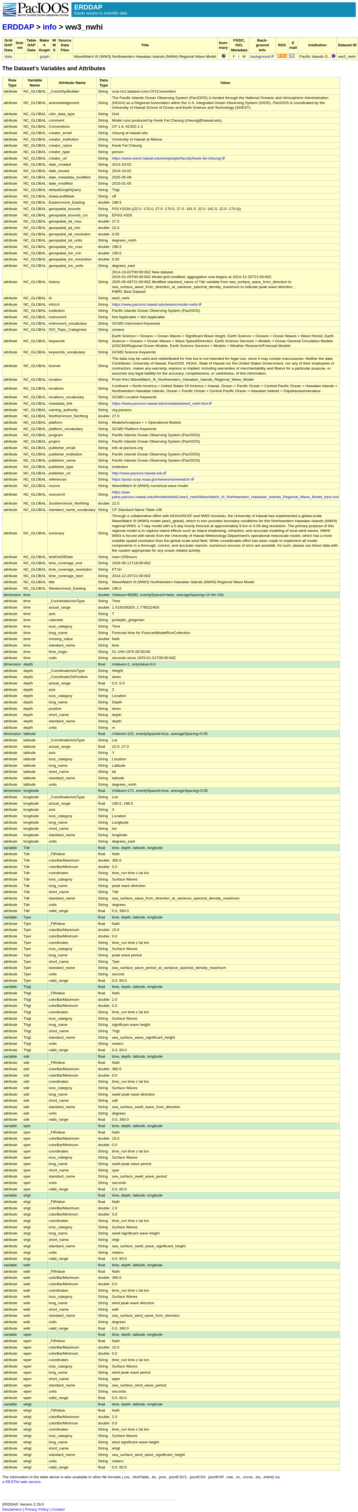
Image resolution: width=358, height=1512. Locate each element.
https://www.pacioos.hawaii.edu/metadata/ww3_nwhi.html (162, 403)
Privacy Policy (37, 1509)
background (262, 56)
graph (45, 56)
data (8, 56)
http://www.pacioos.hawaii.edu (139, 473)
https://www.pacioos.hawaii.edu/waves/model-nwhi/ (157, 304)
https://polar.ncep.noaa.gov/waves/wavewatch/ (153, 479)
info (50, 27)
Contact (58, 1509)
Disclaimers (12, 1509)
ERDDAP (18, 27)
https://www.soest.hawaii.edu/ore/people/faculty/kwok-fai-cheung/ (169, 158)
